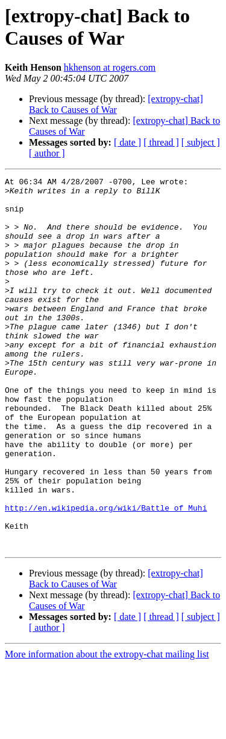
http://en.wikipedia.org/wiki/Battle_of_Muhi (106, 574)
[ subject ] (200, 142)
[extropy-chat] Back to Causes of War (116, 104)
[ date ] (127, 142)
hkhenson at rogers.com (109, 67)
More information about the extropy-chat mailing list (107, 728)
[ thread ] (161, 142)
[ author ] (47, 153)
